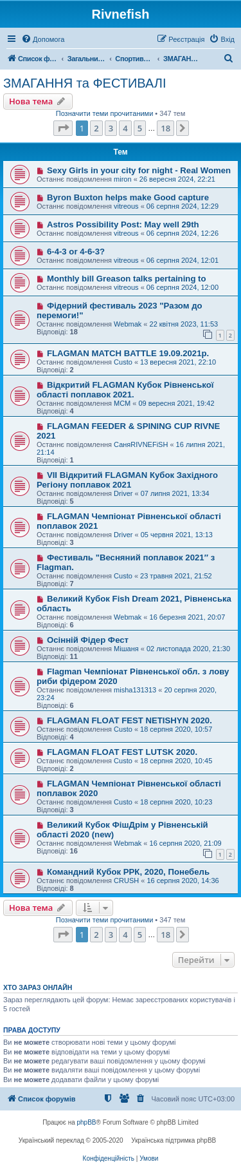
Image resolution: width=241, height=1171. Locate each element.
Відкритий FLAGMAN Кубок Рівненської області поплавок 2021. (125, 389)
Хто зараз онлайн (37, 987)
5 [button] (140, 128)
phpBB (86, 1122)
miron (123, 179)
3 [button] (111, 128)
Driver (123, 493)
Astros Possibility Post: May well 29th (123, 224)
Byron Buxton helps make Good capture (128, 197)
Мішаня (126, 648)
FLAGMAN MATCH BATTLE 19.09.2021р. (128, 353)
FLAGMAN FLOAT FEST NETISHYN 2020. (129, 720)
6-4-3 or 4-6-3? (76, 251)
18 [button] (165, 128)
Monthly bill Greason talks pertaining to (126, 278)
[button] (63, 128)
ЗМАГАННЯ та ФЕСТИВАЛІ (84, 83)
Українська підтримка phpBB (173, 1140)
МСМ (122, 403)
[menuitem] (42, 39)
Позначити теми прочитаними (105, 113)
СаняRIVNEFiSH (141, 444)
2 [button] (96, 128)
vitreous (126, 206)
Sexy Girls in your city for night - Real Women (139, 170)
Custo (123, 362)
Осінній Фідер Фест (88, 640)
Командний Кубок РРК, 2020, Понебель (128, 872)
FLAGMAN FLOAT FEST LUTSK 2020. (122, 752)
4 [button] (125, 128)
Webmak (127, 324)
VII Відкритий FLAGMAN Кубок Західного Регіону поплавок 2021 (127, 480)
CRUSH (126, 880)
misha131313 (135, 690)
